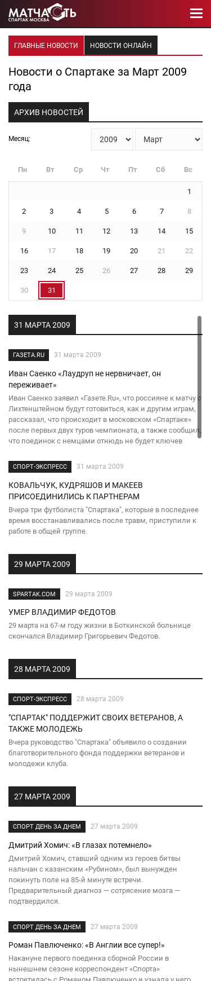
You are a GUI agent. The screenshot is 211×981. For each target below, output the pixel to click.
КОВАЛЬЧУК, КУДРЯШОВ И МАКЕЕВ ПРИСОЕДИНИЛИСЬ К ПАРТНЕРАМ (75, 491)
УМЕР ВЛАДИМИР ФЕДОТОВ (62, 612)
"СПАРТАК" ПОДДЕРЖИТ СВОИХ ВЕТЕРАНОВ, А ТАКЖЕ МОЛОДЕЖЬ (95, 723)
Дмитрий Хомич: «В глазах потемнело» (80, 845)
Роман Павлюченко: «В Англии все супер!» (86, 944)
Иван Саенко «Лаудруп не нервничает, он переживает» (84, 379)
